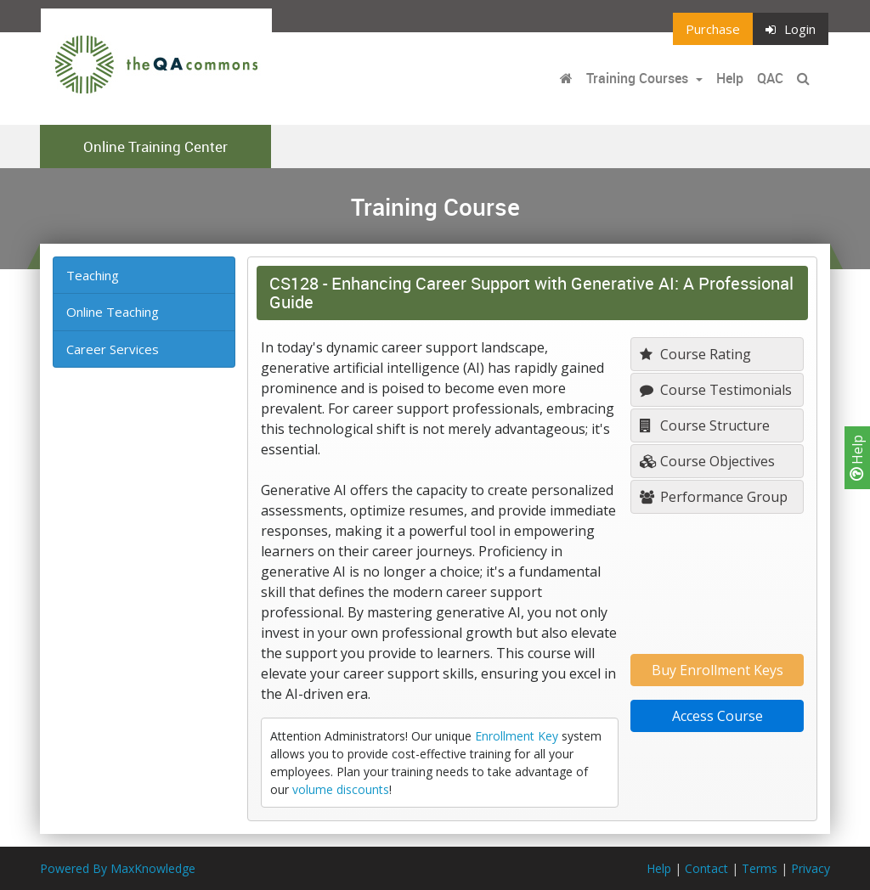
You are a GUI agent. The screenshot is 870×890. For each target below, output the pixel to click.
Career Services (112, 349)
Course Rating (695, 354)
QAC (770, 78)
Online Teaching (112, 311)
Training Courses (639, 78)
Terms (759, 868)
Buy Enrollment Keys (717, 670)
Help (857, 458)
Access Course (717, 716)
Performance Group (714, 496)
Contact (706, 868)
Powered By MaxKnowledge (117, 868)
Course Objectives (707, 461)
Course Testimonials (716, 389)
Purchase (713, 28)
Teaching (92, 275)
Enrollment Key (516, 736)
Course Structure (705, 425)
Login (790, 28)
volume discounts (340, 789)
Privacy (810, 868)
